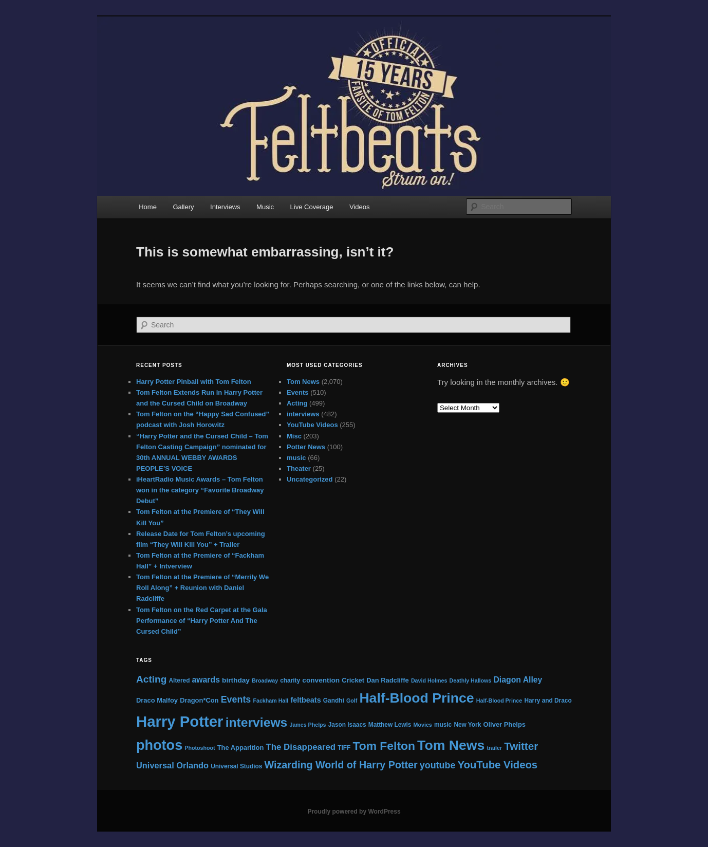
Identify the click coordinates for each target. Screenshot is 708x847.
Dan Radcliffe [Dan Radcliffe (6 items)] (387, 680)
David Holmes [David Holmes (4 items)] (429, 680)
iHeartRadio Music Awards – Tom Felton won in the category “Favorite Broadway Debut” (200, 490)
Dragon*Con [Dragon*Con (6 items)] (199, 700)
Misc (294, 436)
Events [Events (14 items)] (236, 699)
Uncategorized (310, 479)
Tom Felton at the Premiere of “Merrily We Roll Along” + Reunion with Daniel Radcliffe (202, 587)
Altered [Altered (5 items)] (179, 680)
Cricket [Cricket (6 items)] (353, 680)
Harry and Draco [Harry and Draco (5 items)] (547, 700)
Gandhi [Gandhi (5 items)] (333, 700)
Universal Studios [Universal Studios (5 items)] (236, 766)
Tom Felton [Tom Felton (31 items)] (383, 745)
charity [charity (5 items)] (290, 680)
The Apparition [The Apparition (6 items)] (240, 747)
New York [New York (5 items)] (467, 724)
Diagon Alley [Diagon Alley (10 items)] (517, 679)
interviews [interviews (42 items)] (257, 722)
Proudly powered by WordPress (353, 811)
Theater (299, 468)
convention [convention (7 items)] (321, 680)
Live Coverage (311, 207)
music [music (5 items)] (443, 724)
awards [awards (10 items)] (206, 679)
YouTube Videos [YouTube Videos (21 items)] (498, 764)
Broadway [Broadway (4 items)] (265, 680)
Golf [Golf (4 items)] (351, 700)
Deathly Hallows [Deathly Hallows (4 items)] (471, 680)
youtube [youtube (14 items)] (438, 765)
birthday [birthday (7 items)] (236, 680)
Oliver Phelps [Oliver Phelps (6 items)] (504, 724)
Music (265, 207)
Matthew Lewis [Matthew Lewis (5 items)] (390, 724)
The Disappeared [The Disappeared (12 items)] (301, 747)
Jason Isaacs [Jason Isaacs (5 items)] (347, 724)
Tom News (303, 381)
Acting (297, 403)
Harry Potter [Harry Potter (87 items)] (179, 721)
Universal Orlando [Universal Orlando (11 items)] (172, 765)
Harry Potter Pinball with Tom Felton (193, 381)
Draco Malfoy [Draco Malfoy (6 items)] (157, 700)
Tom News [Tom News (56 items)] (451, 745)
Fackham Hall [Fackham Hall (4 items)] (270, 700)
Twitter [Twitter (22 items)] (521, 746)
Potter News (306, 447)
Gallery (183, 207)
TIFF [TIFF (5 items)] (344, 747)
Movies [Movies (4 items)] (423, 725)
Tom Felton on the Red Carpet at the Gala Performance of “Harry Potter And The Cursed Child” (201, 620)
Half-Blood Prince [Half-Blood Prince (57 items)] (416, 698)
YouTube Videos (312, 425)
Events (298, 392)
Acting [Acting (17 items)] (151, 679)
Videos (359, 207)
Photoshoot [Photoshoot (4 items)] (199, 748)
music (296, 458)
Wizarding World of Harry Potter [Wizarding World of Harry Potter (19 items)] (341, 764)
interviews (303, 414)
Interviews (225, 207)
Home (148, 207)
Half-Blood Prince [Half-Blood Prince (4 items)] (499, 700)
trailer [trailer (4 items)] (494, 748)
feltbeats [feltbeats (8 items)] (305, 700)
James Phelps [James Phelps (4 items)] (307, 725)
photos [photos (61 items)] (159, 745)
